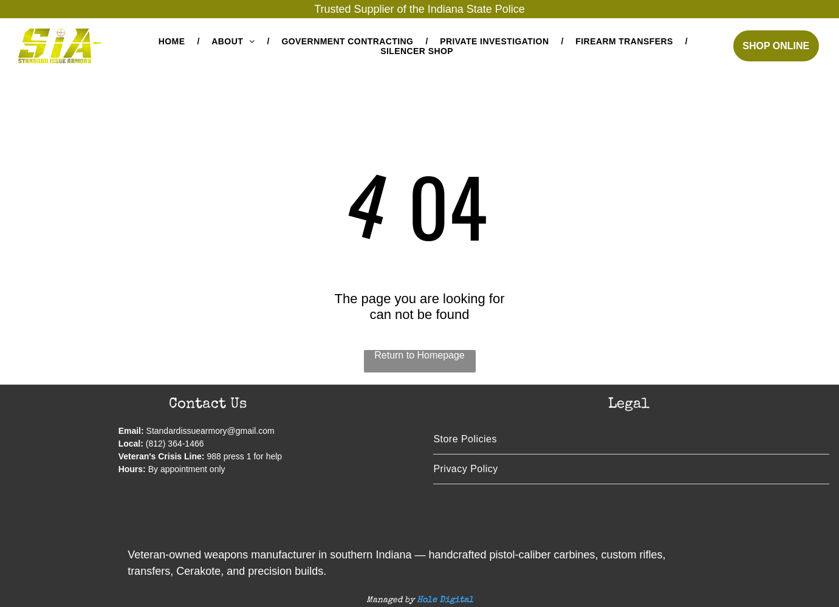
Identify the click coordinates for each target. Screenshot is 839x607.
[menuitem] (173, 41)
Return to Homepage (419, 355)
